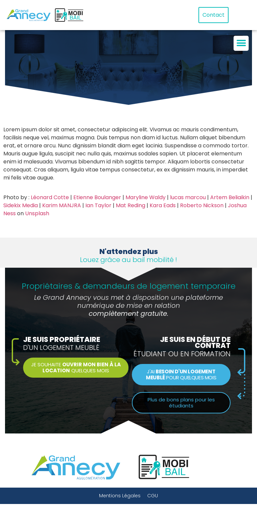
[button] (241, 43)
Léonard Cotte (50, 197)
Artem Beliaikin (229, 197)
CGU (152, 495)
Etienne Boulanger (97, 197)
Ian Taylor (98, 205)
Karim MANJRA (61, 205)
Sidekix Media (20, 205)
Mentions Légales (120, 495)
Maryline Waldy (145, 197)
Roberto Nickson (202, 205)
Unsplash (37, 213)
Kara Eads (163, 205)
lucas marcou (188, 197)
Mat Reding (130, 205)
